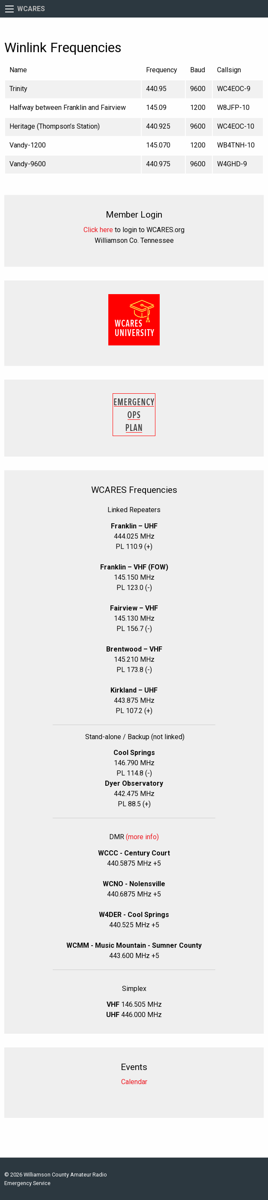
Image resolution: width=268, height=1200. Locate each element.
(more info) (142, 837)
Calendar (134, 1082)
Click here (98, 230)
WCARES (31, 9)
